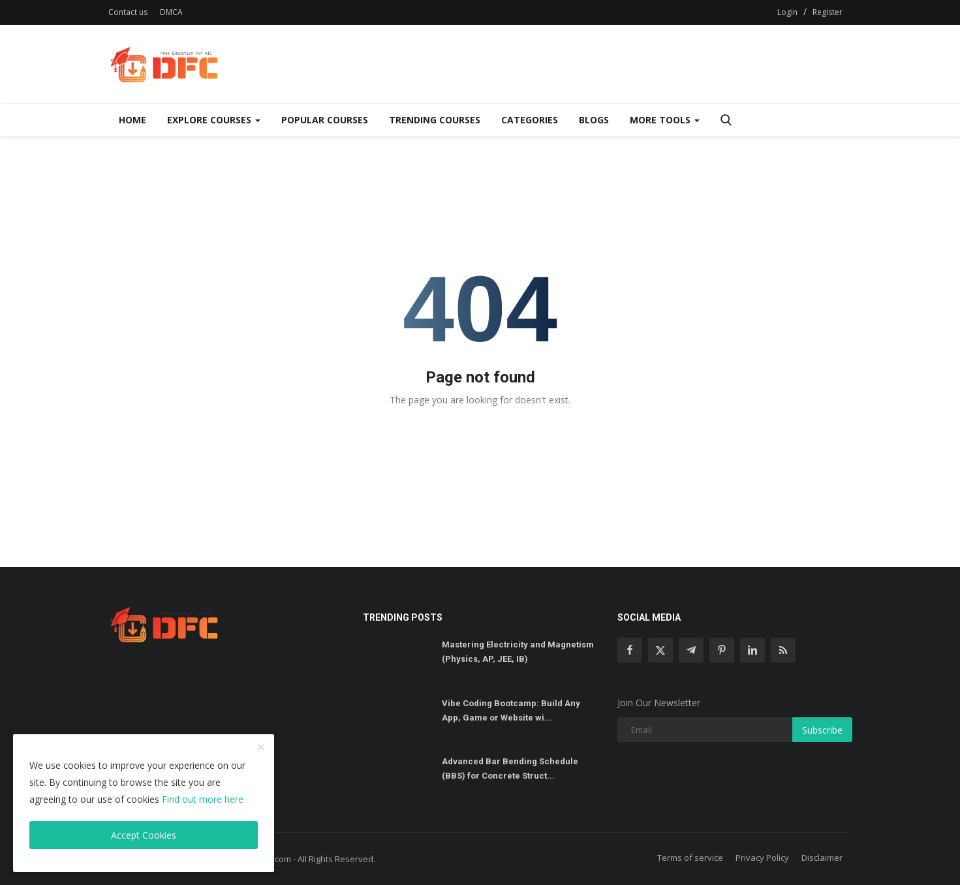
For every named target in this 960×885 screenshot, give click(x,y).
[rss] (783, 650)
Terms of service (690, 857)
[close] (261, 748)
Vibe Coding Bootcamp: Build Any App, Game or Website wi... (511, 710)
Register (828, 12)
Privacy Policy (762, 857)
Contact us (127, 12)
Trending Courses (434, 120)
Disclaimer (822, 857)
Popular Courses (324, 120)
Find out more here (202, 799)
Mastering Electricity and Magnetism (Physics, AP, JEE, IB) (518, 652)
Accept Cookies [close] (143, 835)
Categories (529, 120)
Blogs (594, 120)
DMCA (171, 12)
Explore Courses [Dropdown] (213, 120)
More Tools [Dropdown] (665, 120)
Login (787, 12)
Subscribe (822, 730)
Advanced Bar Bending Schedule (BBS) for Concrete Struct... (510, 768)
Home (132, 120)
